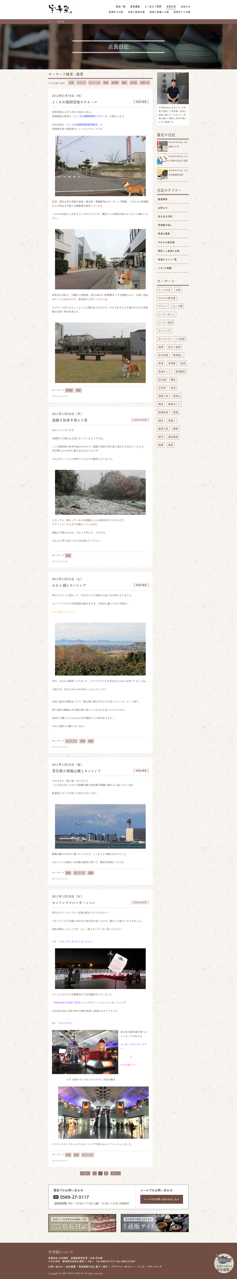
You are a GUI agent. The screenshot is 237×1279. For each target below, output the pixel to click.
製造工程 (163, 428)
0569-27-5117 (74, 1197)
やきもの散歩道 (166, 242)
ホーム (51, 22)
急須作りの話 (116, 12)
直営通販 (135, 6)
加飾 (160, 347)
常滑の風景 (164, 233)
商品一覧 (120, 6)
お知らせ (185, 6)
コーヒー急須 (165, 322)
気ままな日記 (165, 216)
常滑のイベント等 (167, 259)
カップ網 (177, 306)
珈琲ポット (174, 404)
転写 (160, 437)
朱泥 (173, 388)
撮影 (124, 83)
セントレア (94, 83)
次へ (115, 1173)
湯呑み (176, 396)
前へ (85, 1173)
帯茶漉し (178, 355)
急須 (182, 363)
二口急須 (180, 339)
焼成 (160, 404)
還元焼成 (173, 437)
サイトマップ (155, 1266)
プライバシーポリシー (122, 1266)
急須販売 (180, 371)
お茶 (71, 83)
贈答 (175, 428)
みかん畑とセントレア (69, 585)
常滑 (106, 83)
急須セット (164, 371)
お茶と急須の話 (136, 12)
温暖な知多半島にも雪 (70, 420)
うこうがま (164, 290)
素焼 (175, 412)
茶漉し (171, 420)
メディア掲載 (165, 268)
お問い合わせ (55, 1266)
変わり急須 (174, 347)
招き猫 (162, 379)
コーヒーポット (166, 314)
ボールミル (164, 339)
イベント (81, 83)
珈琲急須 (163, 412)
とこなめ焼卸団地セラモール (74, 102)
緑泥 (160, 420)
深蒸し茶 (145, 83)
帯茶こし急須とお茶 (169, 251)
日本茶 (133, 83)
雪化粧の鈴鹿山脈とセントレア (76, 771)
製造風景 (162, 199)
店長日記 (171, 6)
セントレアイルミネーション (74, 903)
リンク (141, 1266)
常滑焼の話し (165, 225)
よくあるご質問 (152, 6)
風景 (79, 74)
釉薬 (160, 445)
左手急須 (163, 355)
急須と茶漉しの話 (159, 12)
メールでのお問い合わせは (161, 1199)
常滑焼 (115, 83)
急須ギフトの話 (182, 12)
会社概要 (71, 1266)
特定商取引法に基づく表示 (93, 1266)
